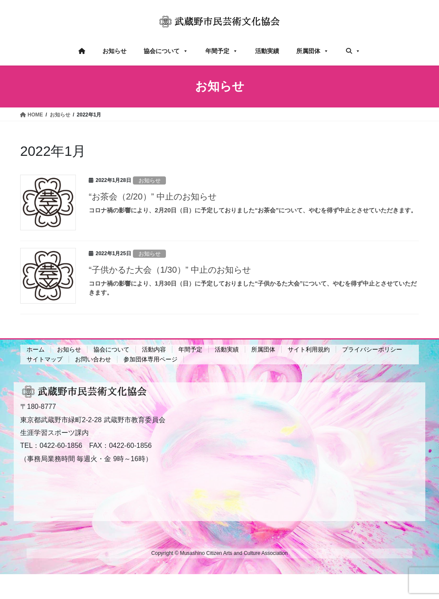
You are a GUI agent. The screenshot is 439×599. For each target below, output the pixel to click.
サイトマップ (45, 359)
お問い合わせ (93, 359)
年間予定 (221, 51)
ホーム (36, 349)
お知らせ (114, 51)
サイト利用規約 (309, 349)
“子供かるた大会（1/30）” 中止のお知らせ (170, 269)
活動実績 (267, 51)
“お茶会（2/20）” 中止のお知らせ (152, 196)
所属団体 (312, 51)
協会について (166, 51)
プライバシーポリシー (372, 349)
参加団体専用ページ (150, 359)
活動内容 (154, 349)
